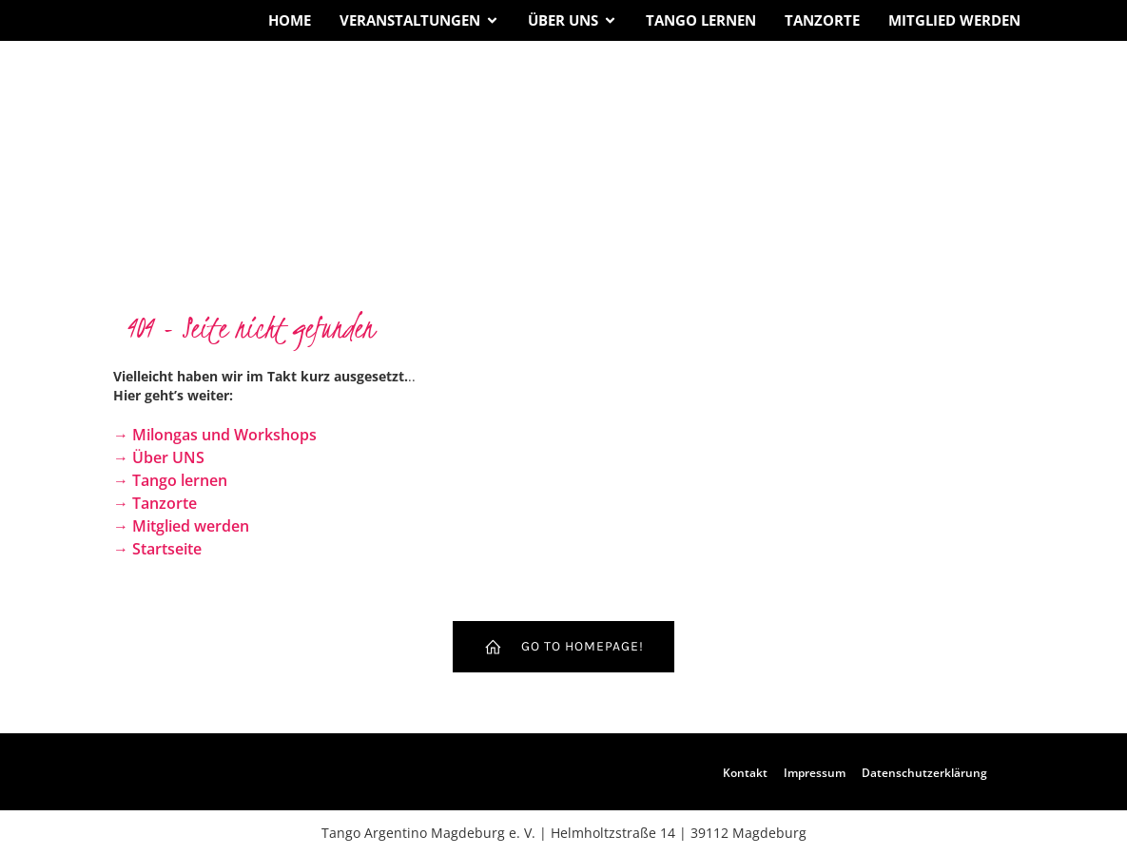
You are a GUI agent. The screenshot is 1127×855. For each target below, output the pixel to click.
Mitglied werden (954, 19)
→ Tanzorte (155, 503)
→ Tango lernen (170, 480)
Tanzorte (822, 19)
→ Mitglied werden (181, 525)
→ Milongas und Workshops (215, 434)
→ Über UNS (158, 457)
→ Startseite (157, 548)
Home (289, 19)
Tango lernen (701, 19)
